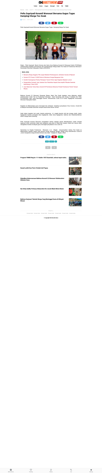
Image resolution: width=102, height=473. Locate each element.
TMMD (66, 6)
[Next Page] (54, 147)
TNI (62, 6)
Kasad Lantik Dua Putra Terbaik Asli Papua (34, 168)
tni (55, 141)
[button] (41, 23)
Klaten (41, 6)
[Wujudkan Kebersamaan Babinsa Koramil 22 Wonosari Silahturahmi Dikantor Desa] (75, 181)
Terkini (35, 6)
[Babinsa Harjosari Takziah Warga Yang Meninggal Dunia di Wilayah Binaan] (75, 202)
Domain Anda (30, 213)
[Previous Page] (47, 147)
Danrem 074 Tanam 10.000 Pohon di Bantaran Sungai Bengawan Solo (43, 77)
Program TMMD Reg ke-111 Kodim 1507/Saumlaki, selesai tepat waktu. (43, 157)
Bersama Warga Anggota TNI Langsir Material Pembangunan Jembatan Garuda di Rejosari (49, 75)
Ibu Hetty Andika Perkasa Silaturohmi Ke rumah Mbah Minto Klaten (42, 189)
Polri (58, 6)
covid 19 (52, 141)
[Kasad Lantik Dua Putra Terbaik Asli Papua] (75, 171)
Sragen (46, 6)
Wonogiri (52, 6)
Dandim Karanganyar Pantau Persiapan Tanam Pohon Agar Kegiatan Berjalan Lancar (48, 80)
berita (47, 141)
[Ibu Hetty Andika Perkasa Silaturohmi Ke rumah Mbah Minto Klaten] (75, 192)
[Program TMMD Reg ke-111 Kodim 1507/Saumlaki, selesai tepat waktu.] (75, 161)
